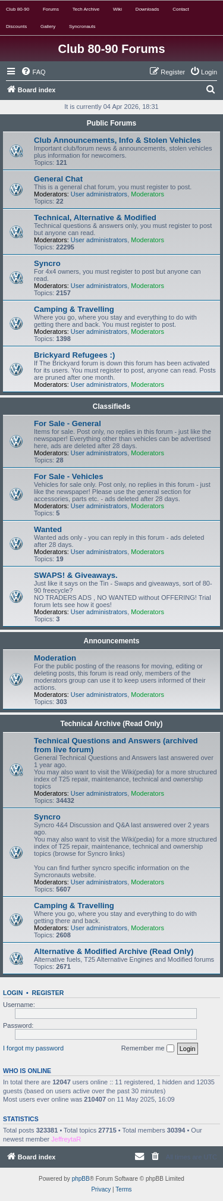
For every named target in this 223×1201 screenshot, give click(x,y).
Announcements (111, 641)
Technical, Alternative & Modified (95, 217)
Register (48, 992)
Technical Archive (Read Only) (111, 724)
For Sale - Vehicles (68, 476)
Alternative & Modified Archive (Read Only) (113, 951)
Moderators (147, 194)
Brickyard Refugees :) (74, 355)
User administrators (99, 194)
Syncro (47, 263)
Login (13, 992)
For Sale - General (67, 423)
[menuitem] (33, 72)
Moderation (55, 657)
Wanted (48, 529)
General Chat (58, 178)
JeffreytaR (66, 1139)
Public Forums (111, 123)
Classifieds (111, 406)
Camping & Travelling (74, 309)
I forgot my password (33, 1048)
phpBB (81, 1178)
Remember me (147, 1048)
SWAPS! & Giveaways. (76, 575)
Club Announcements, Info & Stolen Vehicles (117, 140)
